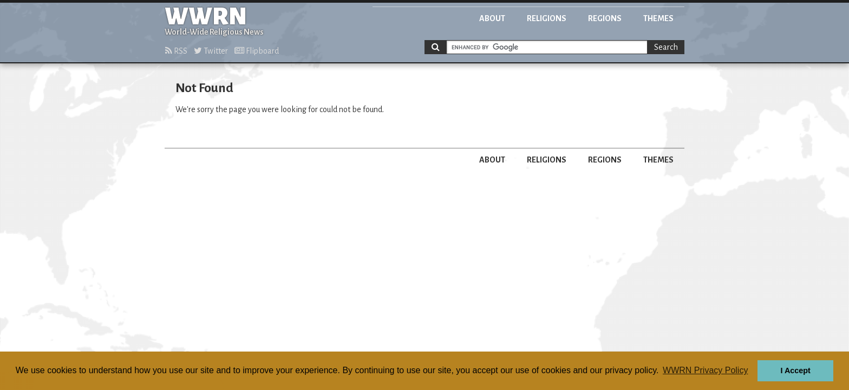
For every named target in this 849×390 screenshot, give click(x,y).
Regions (605, 18)
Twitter (211, 51)
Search (666, 47)
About (492, 18)
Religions (546, 18)
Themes (658, 18)
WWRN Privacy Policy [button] (705, 370)
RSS (176, 51)
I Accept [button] (795, 370)
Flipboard (256, 51)
